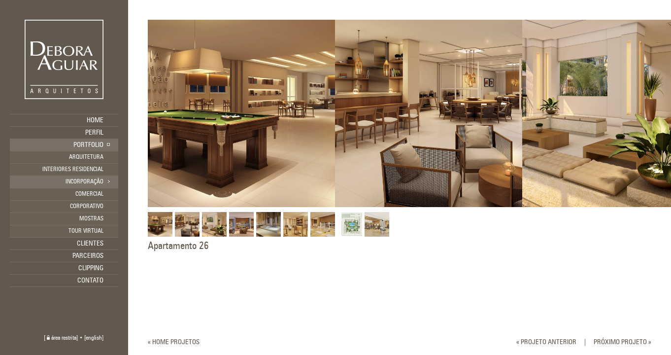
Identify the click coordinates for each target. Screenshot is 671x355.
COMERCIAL (89, 194)
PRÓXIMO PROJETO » (622, 342)
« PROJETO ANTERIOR (546, 342)
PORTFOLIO (88, 145)
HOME (95, 120)
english (94, 338)
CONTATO (90, 280)
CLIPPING (90, 268)
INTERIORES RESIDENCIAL (72, 170)
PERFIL (94, 132)
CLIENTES (90, 243)
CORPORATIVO (86, 207)
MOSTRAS (91, 219)
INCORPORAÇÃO (84, 182)
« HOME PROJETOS (174, 342)
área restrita (61, 338)
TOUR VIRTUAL (85, 231)
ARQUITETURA (86, 157)
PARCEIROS (87, 255)
